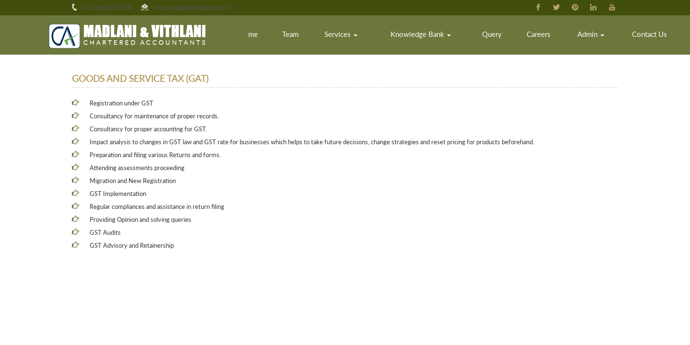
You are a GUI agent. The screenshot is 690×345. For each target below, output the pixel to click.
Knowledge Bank (434, 36)
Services (359, 36)
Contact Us (651, 36)
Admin (595, 36)
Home (271, 36)
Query (502, 36)
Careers (546, 36)
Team (311, 36)
